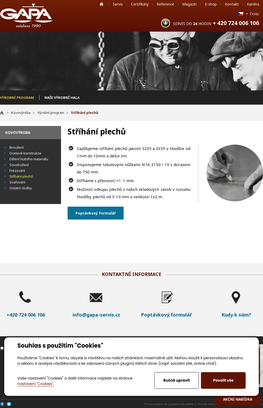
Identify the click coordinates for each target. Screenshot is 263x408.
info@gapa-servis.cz (96, 315)
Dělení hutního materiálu (28, 159)
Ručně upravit (176, 380)
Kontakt (232, 4)
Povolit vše (223, 380)
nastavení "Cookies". (35, 383)
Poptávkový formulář (95, 213)
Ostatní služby (20, 188)
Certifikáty (140, 4)
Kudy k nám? (236, 315)
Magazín (189, 4)
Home (101, 4)
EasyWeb (187, 404)
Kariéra (253, 4)
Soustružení (19, 164)
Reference (165, 4)
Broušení (16, 147)
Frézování (17, 170)
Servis (118, 4)
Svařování (17, 182)
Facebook (2, 404)
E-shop (211, 4)
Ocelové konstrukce (25, 153)
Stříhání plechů (21, 176)
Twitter (9, 404)
